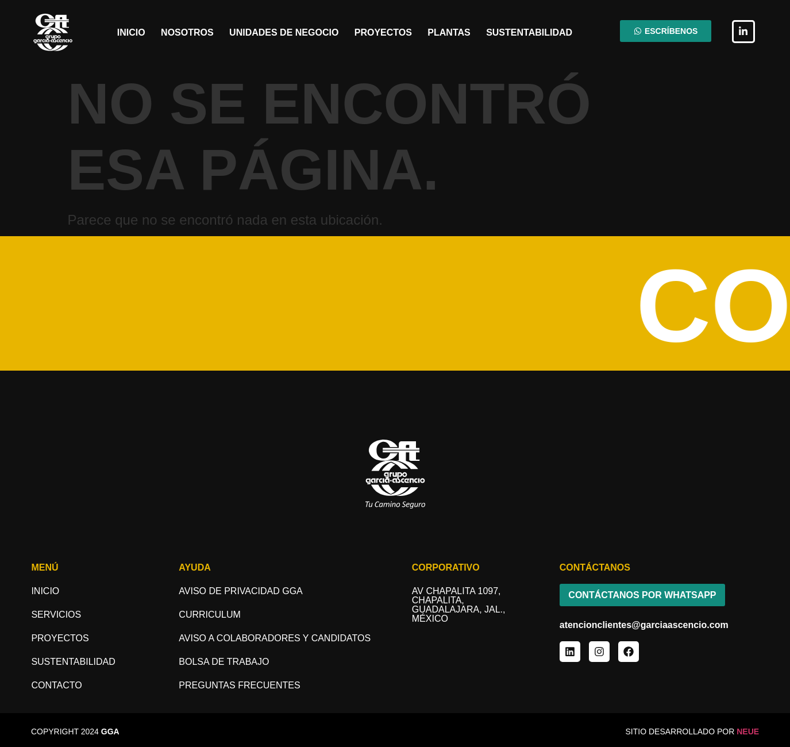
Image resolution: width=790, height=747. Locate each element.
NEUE (748, 731)
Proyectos (383, 32)
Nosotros (187, 32)
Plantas (448, 32)
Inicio (131, 32)
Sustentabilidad (529, 32)
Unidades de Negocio (283, 32)
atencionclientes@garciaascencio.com (644, 625)
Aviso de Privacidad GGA (240, 591)
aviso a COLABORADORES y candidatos (275, 638)
